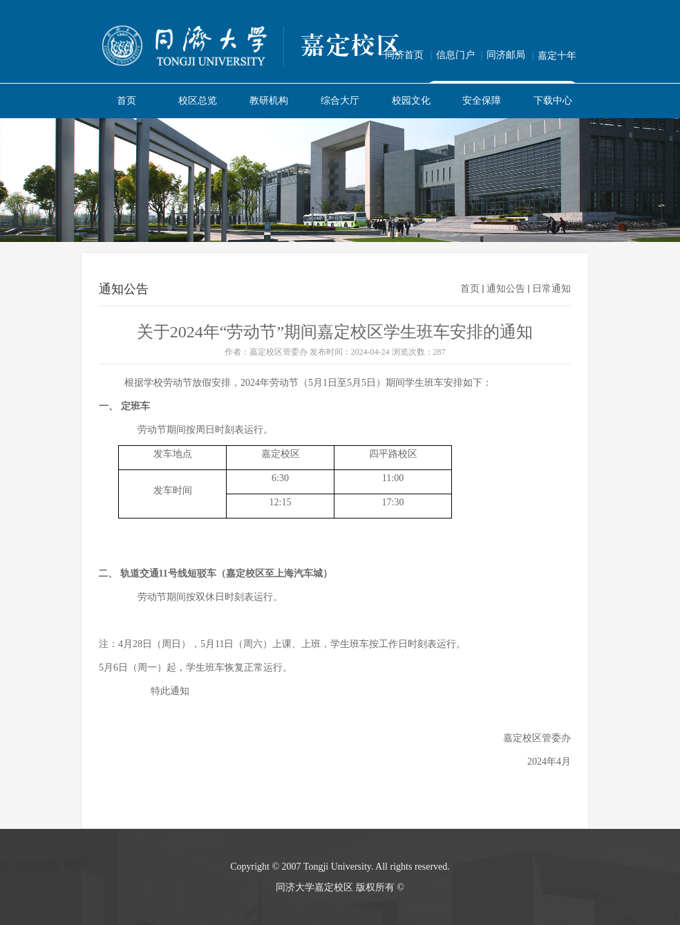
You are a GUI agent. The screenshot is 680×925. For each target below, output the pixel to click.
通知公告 (506, 288)
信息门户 (461, 55)
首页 (470, 288)
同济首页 (410, 55)
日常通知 (551, 288)
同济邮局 (512, 55)
